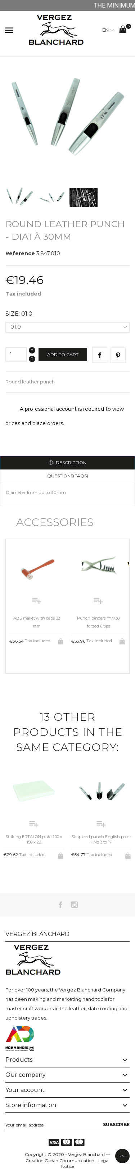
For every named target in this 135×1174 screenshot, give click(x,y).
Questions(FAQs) (67, 475)
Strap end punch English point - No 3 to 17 (101, 839)
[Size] (67, 327)
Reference (20, 253)
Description (70, 462)
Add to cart (62, 354)
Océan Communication (69, 1160)
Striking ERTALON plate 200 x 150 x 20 (33, 839)
